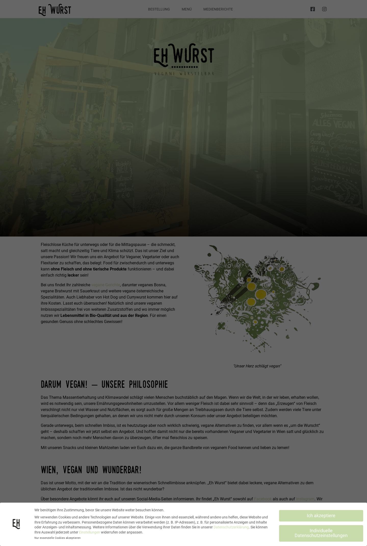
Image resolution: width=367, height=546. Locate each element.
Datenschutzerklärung (231, 527)
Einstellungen (89, 532)
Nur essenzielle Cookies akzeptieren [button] (57, 538)
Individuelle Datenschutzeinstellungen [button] (321, 533)
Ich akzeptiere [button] (321, 515)
